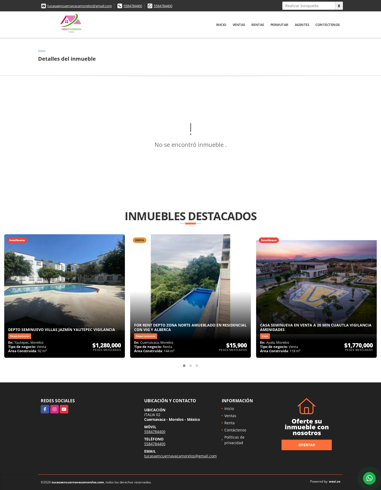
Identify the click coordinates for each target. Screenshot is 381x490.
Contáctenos (327, 24)
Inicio (221, 24)
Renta (229, 422)
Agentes (302, 24)
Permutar (279, 24)
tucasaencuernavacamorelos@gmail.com (79, 5)
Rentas (257, 24)
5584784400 (133, 5)
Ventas (239, 24)
